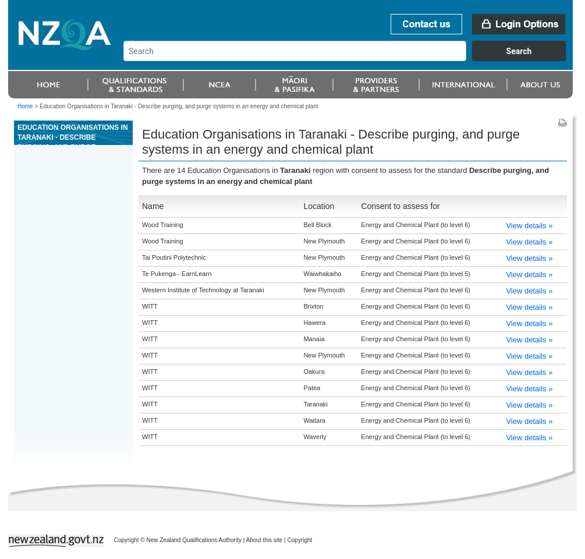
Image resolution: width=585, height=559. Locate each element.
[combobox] (350, 58)
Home (25, 106)
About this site (264, 540)
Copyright (300, 540)
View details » (529, 225)
